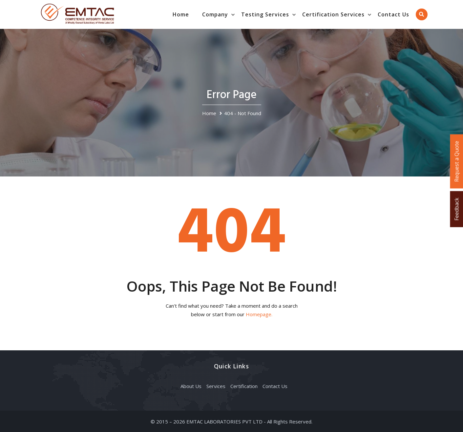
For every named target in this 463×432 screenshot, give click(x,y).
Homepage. (259, 314)
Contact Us (393, 14)
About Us (190, 386)
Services (215, 386)
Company (215, 14)
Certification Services (333, 14)
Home (181, 14)
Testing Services (265, 14)
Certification (244, 386)
